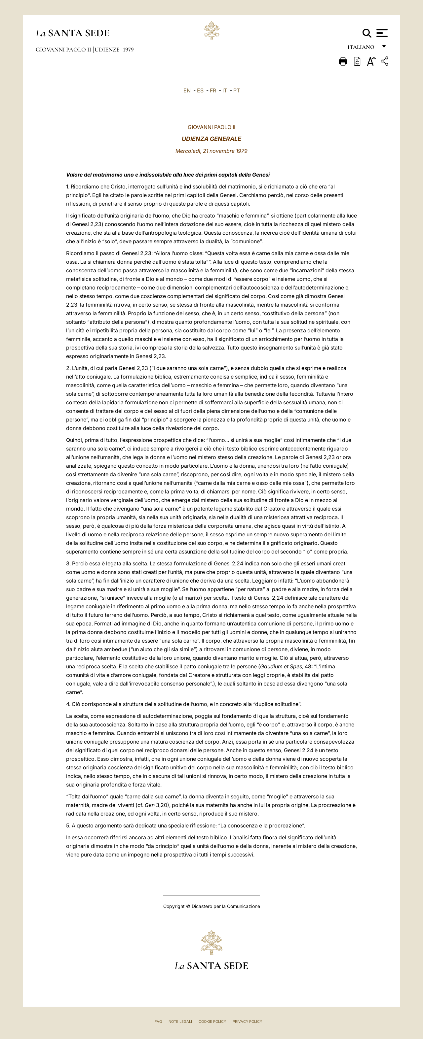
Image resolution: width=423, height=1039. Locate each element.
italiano (362, 49)
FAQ (158, 1021)
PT (236, 90)
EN (187, 90)
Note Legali (180, 1021)
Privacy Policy (247, 1021)
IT (224, 90)
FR (213, 90)
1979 (128, 49)
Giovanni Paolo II (64, 49)
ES (200, 90)
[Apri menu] (381, 33)
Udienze (108, 49)
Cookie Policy (212, 1021)
